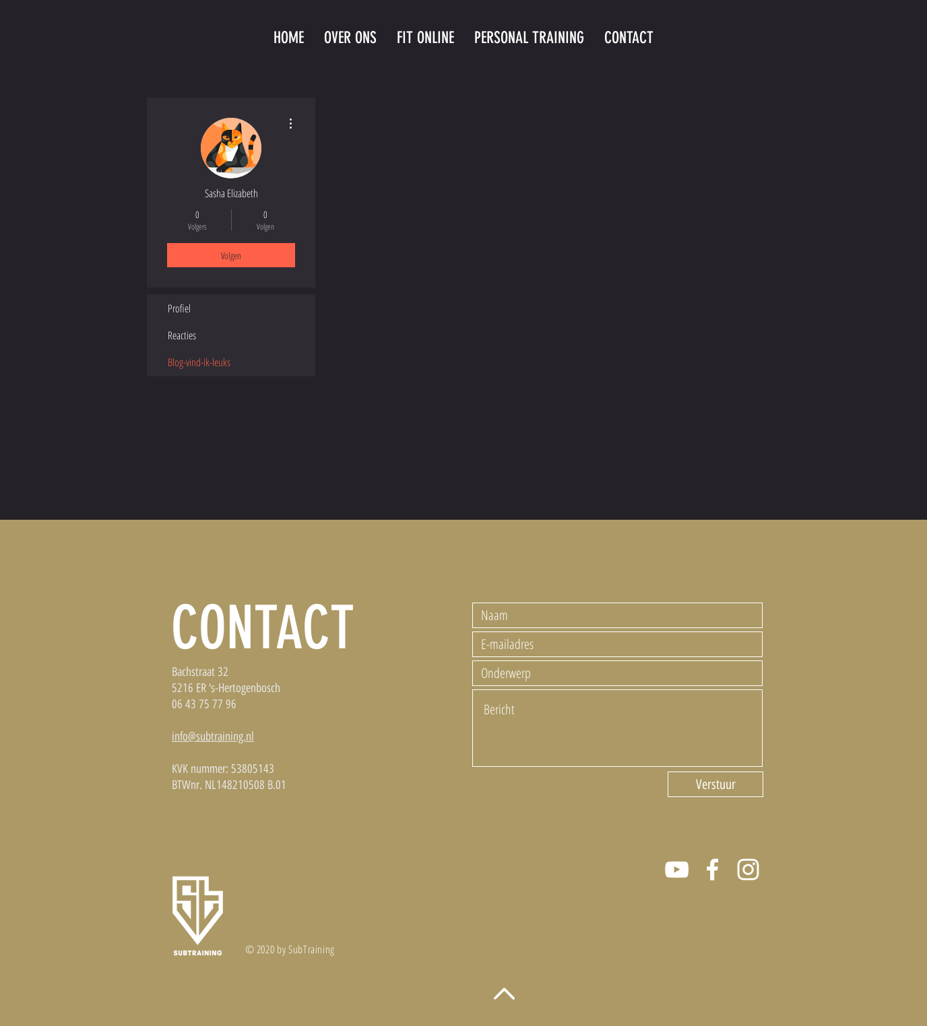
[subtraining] (676, 869)
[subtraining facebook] (712, 869)
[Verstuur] (715, 784)
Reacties (182, 335)
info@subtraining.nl (213, 736)
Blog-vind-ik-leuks (199, 362)
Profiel (179, 308)
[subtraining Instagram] (748, 869)
